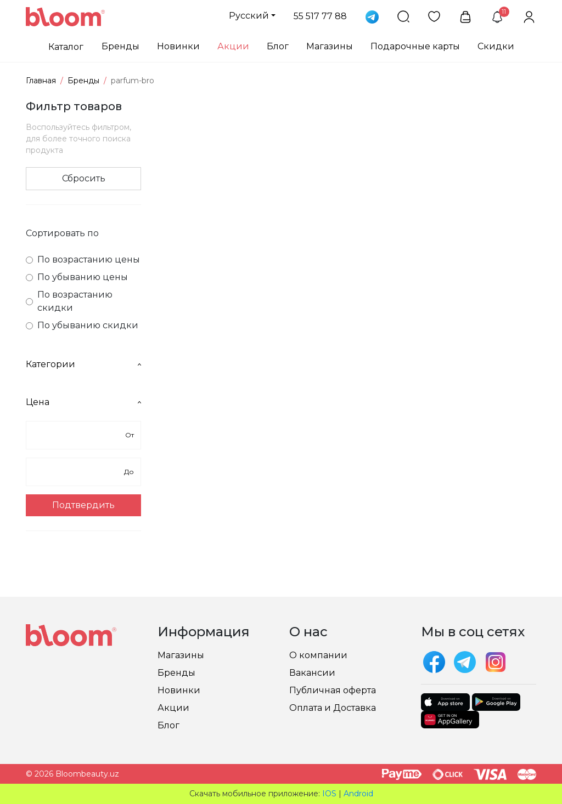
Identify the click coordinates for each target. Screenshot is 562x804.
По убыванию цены (77, 277)
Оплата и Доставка (332, 708)
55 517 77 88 (320, 16)
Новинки (178, 46)
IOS (329, 794)
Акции (233, 46)
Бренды (120, 46)
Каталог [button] (65, 47)
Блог (278, 46)
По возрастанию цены (83, 259)
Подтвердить (83, 505)
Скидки (495, 46)
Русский (249, 15)
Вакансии (312, 673)
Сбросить (83, 178)
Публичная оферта (332, 690)
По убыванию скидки (82, 325)
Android (358, 794)
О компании (318, 655)
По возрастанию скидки (69, 301)
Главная (41, 80)
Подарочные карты (415, 46)
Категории (83, 364)
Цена (83, 402)
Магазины (329, 46)
